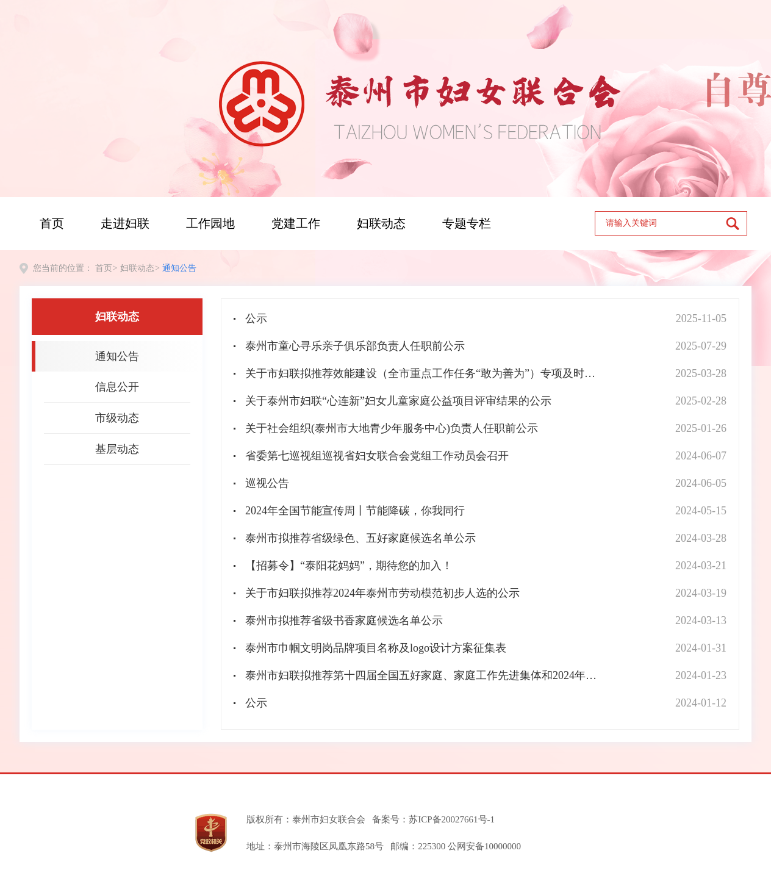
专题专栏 (466, 223)
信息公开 (117, 387)
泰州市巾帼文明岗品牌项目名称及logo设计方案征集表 (375, 648)
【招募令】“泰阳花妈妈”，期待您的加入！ (349, 565)
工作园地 (210, 223)
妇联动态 (381, 223)
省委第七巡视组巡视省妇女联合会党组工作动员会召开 (377, 456)
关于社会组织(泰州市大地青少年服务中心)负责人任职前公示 (391, 428)
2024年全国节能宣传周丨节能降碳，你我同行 (355, 511)
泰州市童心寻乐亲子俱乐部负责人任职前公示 (355, 346)
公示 (256, 318)
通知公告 (179, 268)
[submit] (736, 223)
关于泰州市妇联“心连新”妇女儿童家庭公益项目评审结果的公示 (398, 401)
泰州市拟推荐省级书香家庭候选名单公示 (344, 620)
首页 (52, 223)
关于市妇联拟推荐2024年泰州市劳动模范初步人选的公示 (382, 593)
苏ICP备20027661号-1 (452, 819)
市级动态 (117, 418)
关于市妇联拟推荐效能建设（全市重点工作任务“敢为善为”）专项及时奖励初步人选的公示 (425, 373)
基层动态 (117, 449)
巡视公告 (267, 483)
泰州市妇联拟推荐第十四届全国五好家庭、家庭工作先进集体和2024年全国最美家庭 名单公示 (425, 675)
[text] (660, 223)
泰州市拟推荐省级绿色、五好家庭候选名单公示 (360, 538)
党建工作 (295, 223)
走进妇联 (125, 223)
